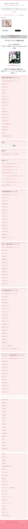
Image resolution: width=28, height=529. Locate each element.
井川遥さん (4, 90)
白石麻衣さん (5, 219)
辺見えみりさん (5, 305)
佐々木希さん (5, 296)
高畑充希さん (5, 342)
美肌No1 (4, 442)
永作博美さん (5, 364)
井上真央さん (5, 210)
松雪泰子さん (5, 102)
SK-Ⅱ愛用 (4, 472)
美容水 (3, 133)
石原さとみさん (5, 197)
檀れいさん (4, 376)
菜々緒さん (4, 253)
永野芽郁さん (5, 234)
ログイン (25, 527)
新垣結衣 (4, 405)
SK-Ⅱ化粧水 (5, 475)
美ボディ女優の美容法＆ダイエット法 (10, 163)
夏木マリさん (5, 370)
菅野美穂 (4, 424)
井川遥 (3, 421)
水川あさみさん (5, 311)
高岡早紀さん (5, 361)
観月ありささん (5, 265)
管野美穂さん (5, 129)
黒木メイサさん (5, 308)
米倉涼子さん (5, 262)
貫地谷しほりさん (6, 117)
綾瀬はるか (4, 402)
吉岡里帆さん (5, 111)
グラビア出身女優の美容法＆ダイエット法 (11, 182)
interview (4, 506)
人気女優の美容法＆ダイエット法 (9, 169)
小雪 (3, 439)
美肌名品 (4, 478)
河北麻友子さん (5, 280)
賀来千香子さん (5, 382)
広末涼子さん (5, 105)
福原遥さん (4, 330)
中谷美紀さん (5, 126)
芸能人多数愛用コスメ (7, 136)
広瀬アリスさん (5, 321)
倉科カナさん (5, 336)
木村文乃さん (5, 314)
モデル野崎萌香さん (6, 123)
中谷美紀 (4, 408)
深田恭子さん (5, 299)
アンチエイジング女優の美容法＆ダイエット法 (12, 175)
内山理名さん (5, 333)
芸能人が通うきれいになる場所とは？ (10, 348)
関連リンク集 (5, 512)
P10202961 (3, 17)
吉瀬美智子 (4, 433)
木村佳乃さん (5, 114)
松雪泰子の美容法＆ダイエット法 (11, 15)
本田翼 (3, 418)
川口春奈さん (5, 318)
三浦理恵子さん (5, 367)
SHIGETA (4, 469)
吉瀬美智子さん (5, 99)
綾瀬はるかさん (5, 84)
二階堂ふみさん (5, 228)
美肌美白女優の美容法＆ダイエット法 (14, 4)
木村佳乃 (4, 430)
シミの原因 (4, 493)
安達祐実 (4, 436)
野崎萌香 (4, 463)
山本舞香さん (5, 324)
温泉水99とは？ (5, 484)
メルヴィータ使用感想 (7, 345)
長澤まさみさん (5, 250)
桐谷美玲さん (5, 268)
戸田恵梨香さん (5, 302)
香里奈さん (4, 256)
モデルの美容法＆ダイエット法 (9, 179)
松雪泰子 (4, 411)
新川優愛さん (5, 274)
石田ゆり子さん (5, 391)
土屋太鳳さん (5, 231)
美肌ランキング (5, 96)
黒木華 (3, 454)
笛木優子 (4, 460)
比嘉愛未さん (5, 259)
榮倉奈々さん (5, 271)
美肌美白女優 (5, 399)
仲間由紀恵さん (5, 203)
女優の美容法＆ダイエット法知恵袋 (10, 154)
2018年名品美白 (5, 515)
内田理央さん (5, 283)
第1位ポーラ (5, 490)
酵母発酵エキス (5, 448)
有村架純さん (5, 222)
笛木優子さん (5, 120)
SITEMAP (4, 509)
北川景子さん (5, 216)
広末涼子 (4, 427)
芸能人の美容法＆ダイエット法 (9, 185)
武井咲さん (4, 213)
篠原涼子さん (5, 225)
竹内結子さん (5, 207)
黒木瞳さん (4, 379)
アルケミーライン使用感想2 (8, 487)
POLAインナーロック (7, 496)
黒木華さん (4, 93)
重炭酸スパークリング (7, 237)
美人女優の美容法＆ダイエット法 (9, 172)
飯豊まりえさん (5, 327)
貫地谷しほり (5, 457)
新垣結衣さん (5, 87)
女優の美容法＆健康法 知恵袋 (12, 522)
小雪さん (4, 108)
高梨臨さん (4, 339)
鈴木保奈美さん (5, 385)
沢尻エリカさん (5, 277)
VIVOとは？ (5, 481)
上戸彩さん (4, 200)
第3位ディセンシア (6, 503)
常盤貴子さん (5, 388)
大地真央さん (5, 373)
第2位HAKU (4, 499)
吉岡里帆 (4, 415)
